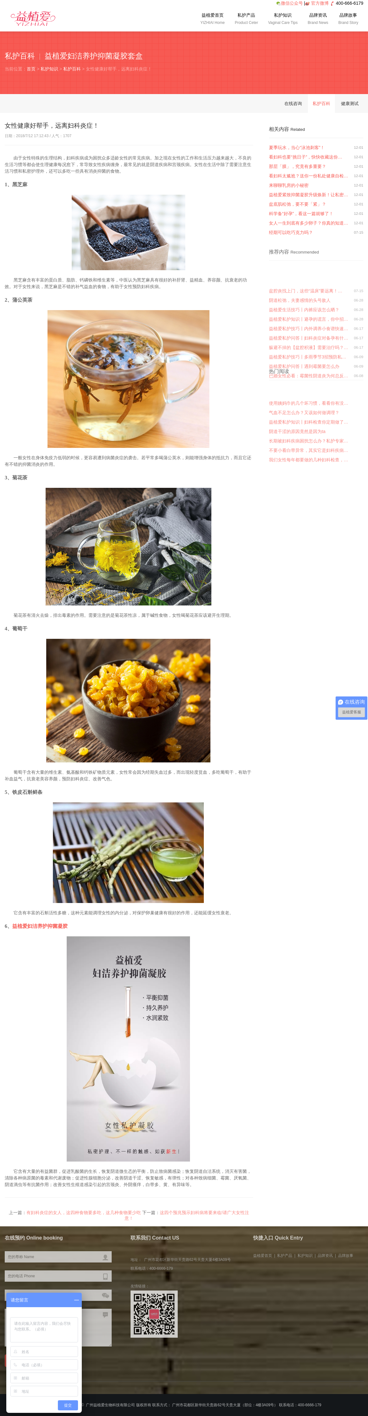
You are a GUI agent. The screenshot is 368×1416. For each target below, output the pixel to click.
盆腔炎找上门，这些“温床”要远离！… (305, 349)
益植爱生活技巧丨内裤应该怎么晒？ (304, 368)
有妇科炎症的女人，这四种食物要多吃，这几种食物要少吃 (83, 1219)
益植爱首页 (212, 19)
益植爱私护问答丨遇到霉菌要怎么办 (304, 425)
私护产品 (246, 19)
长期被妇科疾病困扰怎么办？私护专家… (308, 482)
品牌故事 (348, 19)
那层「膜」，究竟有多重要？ (297, 166)
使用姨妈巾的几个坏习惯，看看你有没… (308, 444)
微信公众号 (289, 3)
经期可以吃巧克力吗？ (291, 232)
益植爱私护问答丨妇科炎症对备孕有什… (308, 396)
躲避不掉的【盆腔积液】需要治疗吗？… (308, 406)
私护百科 (72, 68)
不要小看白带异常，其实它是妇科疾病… (308, 491)
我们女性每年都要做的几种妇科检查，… (308, 501)
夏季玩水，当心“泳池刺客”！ (297, 147)
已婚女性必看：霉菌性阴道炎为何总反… (308, 434)
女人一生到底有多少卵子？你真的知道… (308, 223)
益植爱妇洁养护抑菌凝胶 (40, 926)
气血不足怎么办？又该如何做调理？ (304, 453)
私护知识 (283, 19)
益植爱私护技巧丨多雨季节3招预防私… (307, 415)
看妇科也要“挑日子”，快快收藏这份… (305, 156)
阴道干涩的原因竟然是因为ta (297, 472)
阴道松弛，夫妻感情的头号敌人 (300, 359)
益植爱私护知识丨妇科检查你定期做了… (308, 463)
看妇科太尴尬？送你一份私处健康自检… (308, 175)
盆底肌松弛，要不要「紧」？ (297, 204)
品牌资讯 (318, 19)
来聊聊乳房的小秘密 (289, 185)
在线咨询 (293, 103)
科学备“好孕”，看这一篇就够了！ (301, 213)
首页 (31, 68)
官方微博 (320, 3)
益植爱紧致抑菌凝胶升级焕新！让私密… (308, 194)
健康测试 (350, 103)
